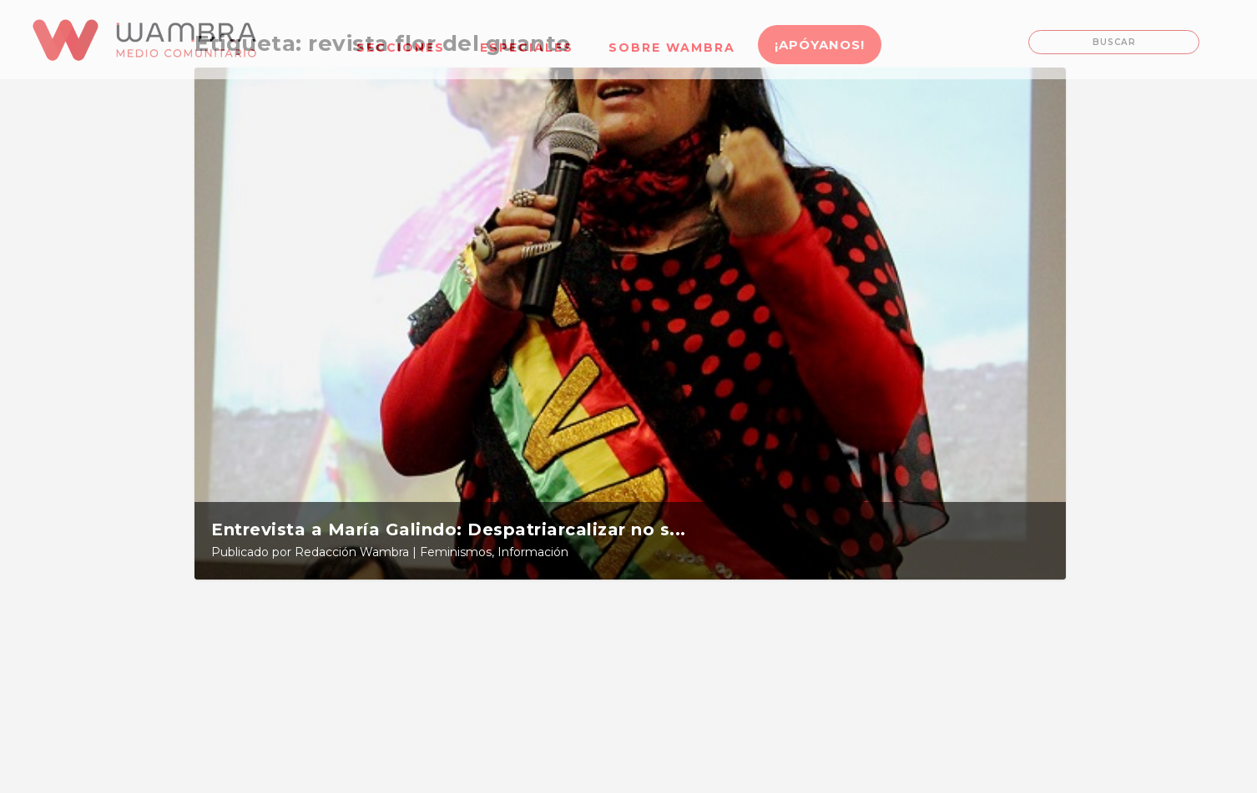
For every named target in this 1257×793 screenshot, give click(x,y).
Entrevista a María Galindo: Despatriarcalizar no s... (448, 529)
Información (532, 552)
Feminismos (456, 552)
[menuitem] (400, 37)
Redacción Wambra (352, 552)
